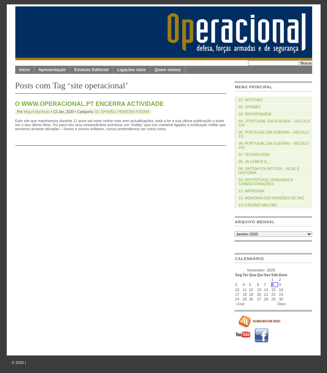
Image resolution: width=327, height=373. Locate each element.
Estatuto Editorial (91, 69)
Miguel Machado (37, 112)
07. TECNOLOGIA (254, 154)
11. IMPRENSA (252, 191)
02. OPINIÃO (105, 112)
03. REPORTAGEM (255, 114)
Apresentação (52, 69)
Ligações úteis (131, 69)
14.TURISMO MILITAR (258, 205)
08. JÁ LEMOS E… (255, 162)
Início (24, 69)
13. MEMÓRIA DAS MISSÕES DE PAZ (271, 198)
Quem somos (168, 69)
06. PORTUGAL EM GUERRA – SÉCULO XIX (274, 145)
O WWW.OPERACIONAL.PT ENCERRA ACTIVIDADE (89, 104)
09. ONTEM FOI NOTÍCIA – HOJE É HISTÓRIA (269, 171)
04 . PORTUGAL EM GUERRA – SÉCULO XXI (274, 123)
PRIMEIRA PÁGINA (133, 112)
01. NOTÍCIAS (251, 100)
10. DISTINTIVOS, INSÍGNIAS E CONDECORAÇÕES (266, 182)
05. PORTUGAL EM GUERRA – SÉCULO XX (274, 134)
